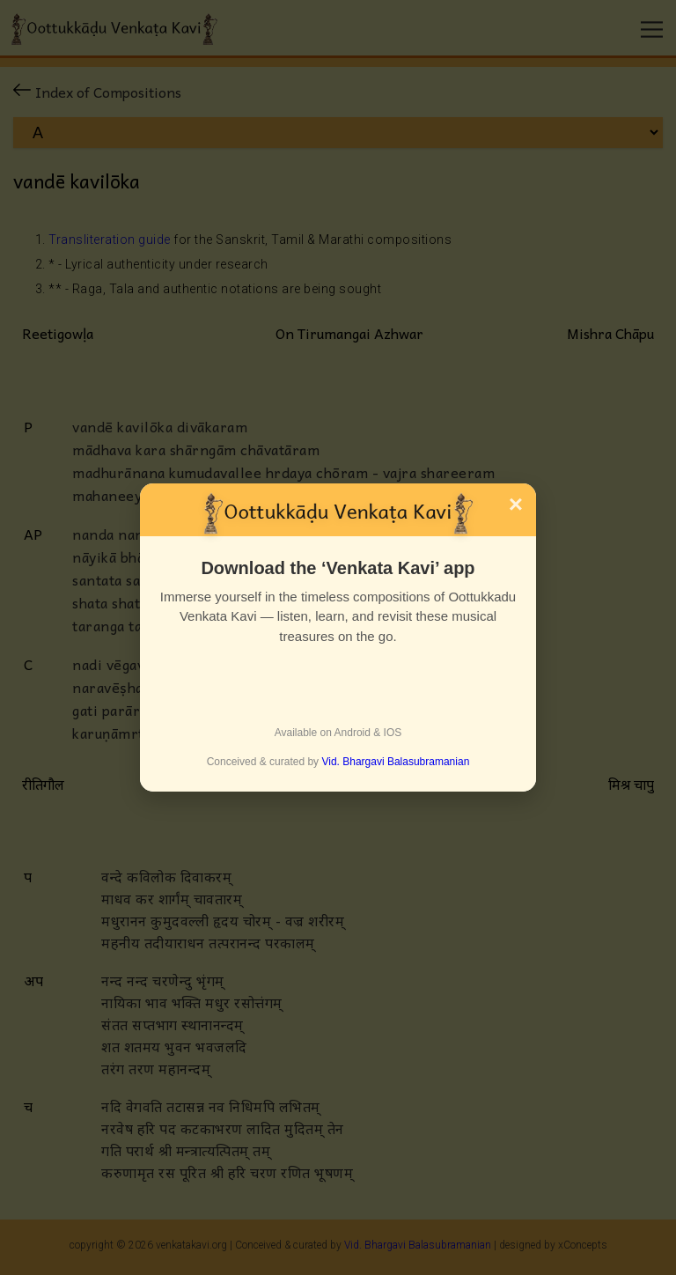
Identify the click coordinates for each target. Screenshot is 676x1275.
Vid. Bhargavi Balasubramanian (395, 761)
